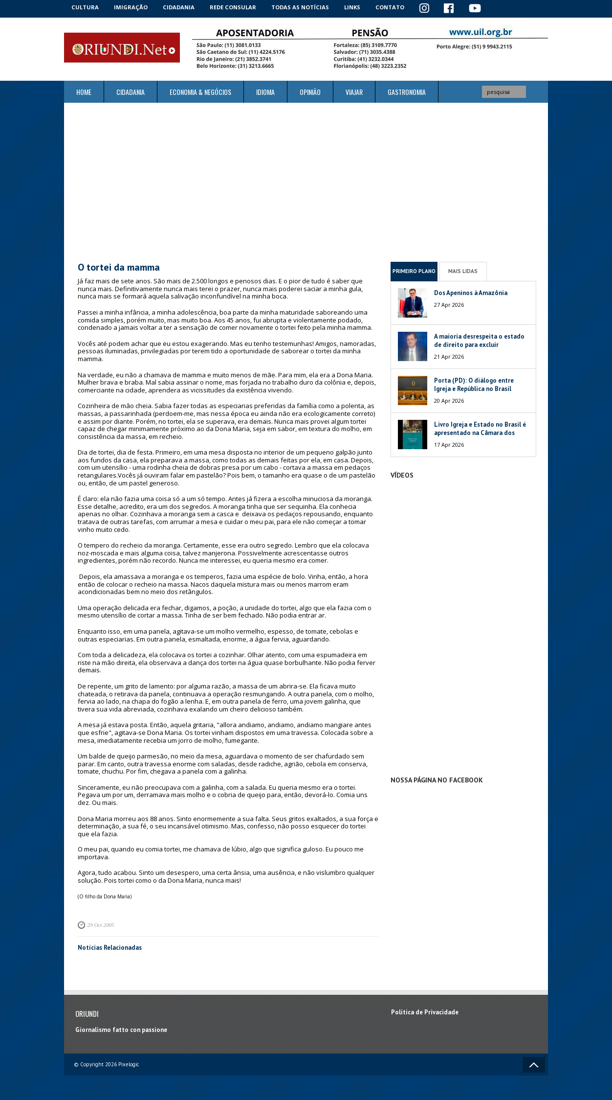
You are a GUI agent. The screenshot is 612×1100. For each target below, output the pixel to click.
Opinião (310, 92)
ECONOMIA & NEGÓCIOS (200, 92)
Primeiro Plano (414, 271)
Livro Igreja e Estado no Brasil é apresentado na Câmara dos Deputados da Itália (480, 432)
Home (83, 92)
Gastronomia (407, 92)
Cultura (85, 7)
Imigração (132, 7)
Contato (394, 7)
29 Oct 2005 (100, 925)
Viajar (354, 92)
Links (356, 7)
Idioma (265, 92)
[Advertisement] (306, 182)
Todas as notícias (302, 7)
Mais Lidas (463, 271)
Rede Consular (235, 7)
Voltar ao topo (534, 1065)
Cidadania (180, 7)
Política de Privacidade (425, 1012)
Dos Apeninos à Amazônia (470, 292)
